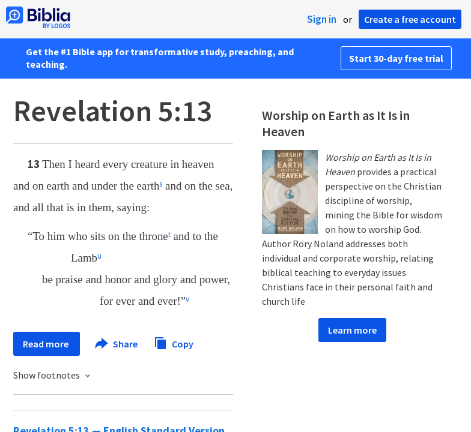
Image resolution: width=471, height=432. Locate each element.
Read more (46, 344)
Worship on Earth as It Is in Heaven (336, 123)
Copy (173, 342)
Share (116, 344)
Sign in (321, 19)
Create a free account (410, 19)
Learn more (352, 330)
